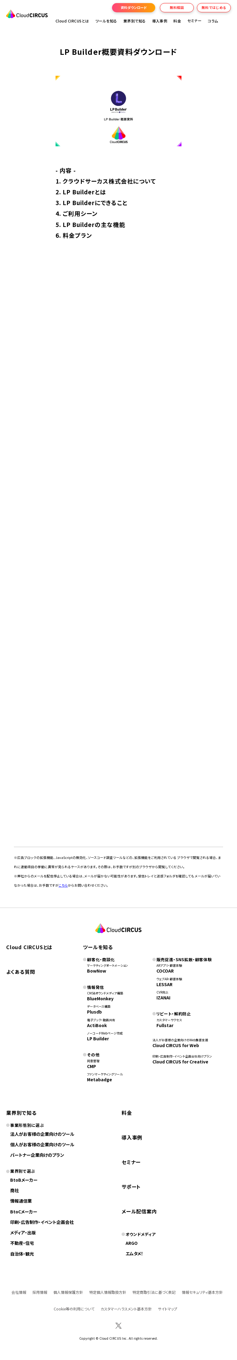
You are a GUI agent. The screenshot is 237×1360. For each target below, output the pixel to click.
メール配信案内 (139, 1211)
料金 (177, 20)
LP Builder (98, 1038)
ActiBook (97, 1025)
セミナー (131, 1162)
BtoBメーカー (24, 1180)
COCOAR (165, 971)
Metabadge (99, 1079)
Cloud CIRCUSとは (72, 20)
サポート (131, 1186)
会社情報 (18, 1292)
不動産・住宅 (22, 1243)
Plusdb (94, 1012)
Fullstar (164, 1025)
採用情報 (39, 1292)
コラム (213, 20)
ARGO (132, 1243)
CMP (91, 1066)
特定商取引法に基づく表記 (154, 1292)
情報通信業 (21, 1201)
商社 (14, 1190)
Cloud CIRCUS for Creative (180, 1061)
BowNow (96, 971)
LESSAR (164, 984)
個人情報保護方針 (68, 1292)
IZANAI (163, 997)
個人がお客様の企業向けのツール (42, 1144)
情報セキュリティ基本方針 (202, 1292)
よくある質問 (20, 971)
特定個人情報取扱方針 (107, 1292)
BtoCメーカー (23, 1211)
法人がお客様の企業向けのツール (42, 1134)
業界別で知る (134, 20)
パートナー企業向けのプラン (37, 1155)
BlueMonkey (100, 998)
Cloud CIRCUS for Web (175, 1045)
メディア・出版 (23, 1232)
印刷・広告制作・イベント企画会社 (42, 1222)
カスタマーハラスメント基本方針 (126, 1308)
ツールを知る (106, 20)
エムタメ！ (134, 1253)
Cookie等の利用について (74, 1308)
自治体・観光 (22, 1254)
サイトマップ (167, 1308)
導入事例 (160, 20)
